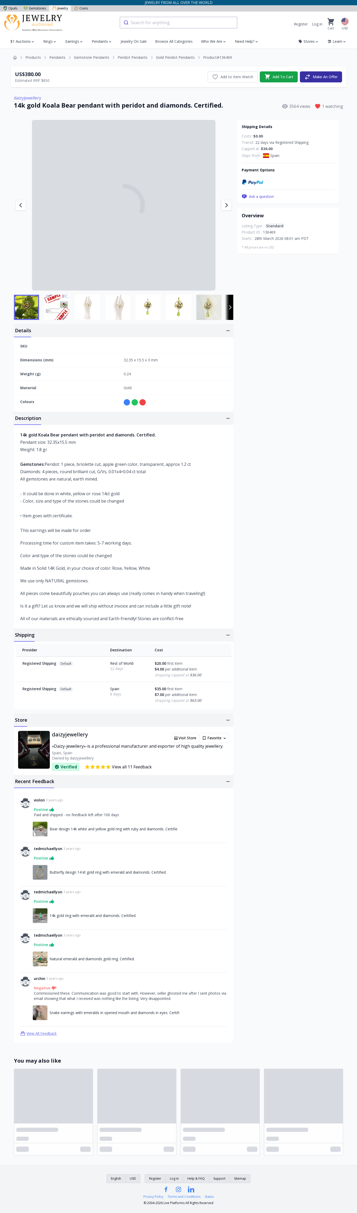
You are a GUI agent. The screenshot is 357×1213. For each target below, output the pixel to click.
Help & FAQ (196, 1178)
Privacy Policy (153, 1197)
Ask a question (258, 196)
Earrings (72, 41)
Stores (308, 41)
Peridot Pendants (133, 57)
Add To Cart (278, 77)
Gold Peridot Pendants (175, 57)
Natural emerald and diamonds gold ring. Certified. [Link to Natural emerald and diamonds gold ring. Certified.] (92, 958)
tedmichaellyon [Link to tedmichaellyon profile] (48, 848)
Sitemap (240, 1178)
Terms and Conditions (184, 1197)
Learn (337, 41)
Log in (317, 24)
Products (33, 57)
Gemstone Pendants (91, 57)
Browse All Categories (174, 41)
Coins (81, 8)
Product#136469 (217, 57)
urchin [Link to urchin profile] (39, 978)
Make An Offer (321, 77)
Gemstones (35, 8)
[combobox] (178, 22)
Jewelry (60, 8)
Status (209, 1197)
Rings (48, 41)
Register (301, 24)
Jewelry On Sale (134, 41)
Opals (10, 8)
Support (219, 1178)
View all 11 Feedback (118, 767)
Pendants (100, 41)
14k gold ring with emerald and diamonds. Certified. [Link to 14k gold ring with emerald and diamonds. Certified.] (93, 915)
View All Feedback (38, 1033)
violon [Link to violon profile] (39, 800)
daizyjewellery (27, 98)
